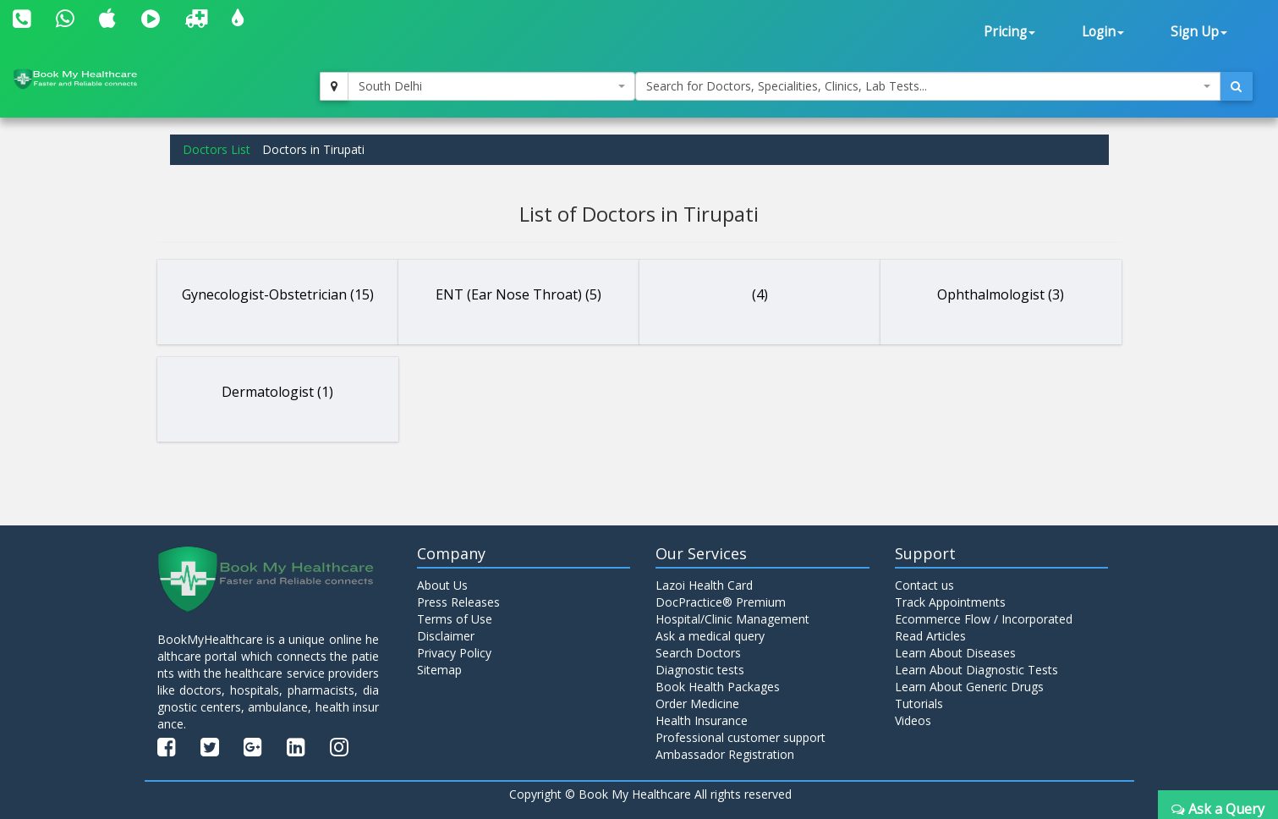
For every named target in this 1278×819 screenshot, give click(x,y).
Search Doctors (698, 653)
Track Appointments (950, 602)
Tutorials (919, 703)
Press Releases (458, 602)
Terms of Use (454, 619)
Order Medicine (697, 703)
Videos (913, 720)
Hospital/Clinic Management (732, 619)
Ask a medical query (710, 636)
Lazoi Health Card (704, 585)
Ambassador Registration (724, 754)
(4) (760, 294)
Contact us (924, 585)
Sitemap (439, 670)
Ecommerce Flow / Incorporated (983, 619)
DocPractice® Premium (720, 602)
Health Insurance (701, 720)
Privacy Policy (454, 653)
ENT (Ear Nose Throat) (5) (518, 294)
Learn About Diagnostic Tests (976, 670)
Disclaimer (445, 636)
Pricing (1009, 32)
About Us (442, 585)
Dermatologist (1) (277, 391)
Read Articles (930, 636)
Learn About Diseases (955, 653)
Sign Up (1199, 32)
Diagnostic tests (699, 670)
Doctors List (216, 149)
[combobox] (491, 86)
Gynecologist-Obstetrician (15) (278, 294)
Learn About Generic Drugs (969, 687)
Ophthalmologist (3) (1000, 294)
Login (1103, 32)
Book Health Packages (717, 687)
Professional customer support (740, 737)
